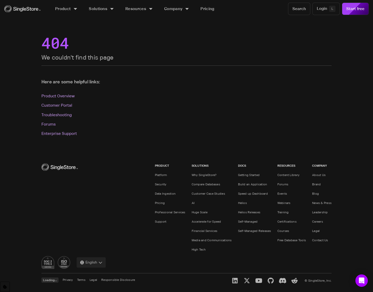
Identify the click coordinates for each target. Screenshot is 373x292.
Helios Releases (249, 212)
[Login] (326, 9)
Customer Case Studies (208, 193)
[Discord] (282, 281)
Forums (48, 124)
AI (193, 203)
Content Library (288, 175)
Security (161, 184)
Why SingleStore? (204, 175)
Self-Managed (248, 221)
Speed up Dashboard (253, 193)
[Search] (299, 9)
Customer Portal (56, 105)
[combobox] (91, 262)
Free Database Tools (291, 240)
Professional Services (170, 212)
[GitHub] (271, 281)
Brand (316, 184)
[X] (247, 281)
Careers (317, 221)
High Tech (199, 249)
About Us (319, 175)
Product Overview (58, 95)
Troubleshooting (56, 114)
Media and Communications (212, 240)
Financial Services (204, 231)
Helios (242, 203)
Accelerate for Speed (206, 221)
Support (161, 221)
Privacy (68, 280)
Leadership (320, 212)
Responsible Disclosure (118, 280)
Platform (161, 175)
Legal (316, 231)
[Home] (22, 9)
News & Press (322, 203)
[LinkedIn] (235, 281)
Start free (355, 8)
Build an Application (252, 184)
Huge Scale (199, 212)
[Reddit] (294, 281)
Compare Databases (206, 184)
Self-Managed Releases (254, 231)
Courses (283, 231)
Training (283, 212)
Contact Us (320, 240)
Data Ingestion (165, 193)
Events (282, 193)
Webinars (284, 203)
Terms (81, 280)
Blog (315, 193)
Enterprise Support (59, 133)
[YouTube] (259, 281)
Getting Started (249, 175)
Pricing (160, 203)
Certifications (287, 221)
